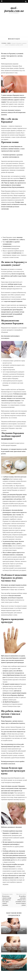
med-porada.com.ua (14, 9)
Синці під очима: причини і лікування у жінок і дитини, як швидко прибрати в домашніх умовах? (13, 930)
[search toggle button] (25, 1)
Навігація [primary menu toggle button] (14, 39)
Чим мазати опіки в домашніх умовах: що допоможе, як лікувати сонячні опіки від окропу (13, 967)
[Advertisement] (14, 27)
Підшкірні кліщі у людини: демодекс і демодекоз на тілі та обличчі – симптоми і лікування (13, 949)
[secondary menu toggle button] (1, 1)
